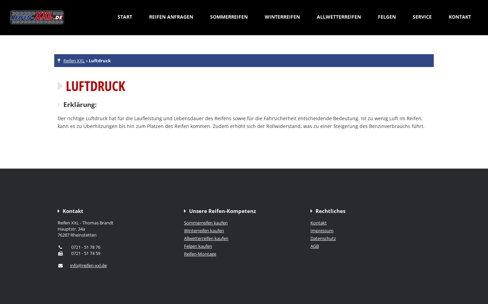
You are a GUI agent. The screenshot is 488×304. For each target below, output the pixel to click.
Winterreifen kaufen (204, 230)
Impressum (321, 230)
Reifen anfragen (171, 17)
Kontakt (460, 17)
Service (422, 17)
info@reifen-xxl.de (88, 265)
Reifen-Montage (200, 254)
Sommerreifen (229, 17)
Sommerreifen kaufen (206, 223)
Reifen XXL (74, 61)
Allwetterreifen (339, 17)
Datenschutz (323, 238)
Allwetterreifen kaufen (206, 238)
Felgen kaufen (198, 246)
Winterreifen (282, 17)
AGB (314, 246)
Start (125, 17)
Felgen (387, 17)
